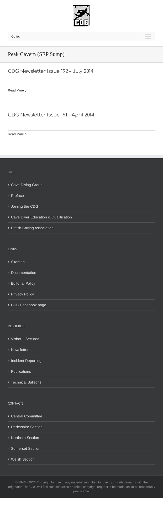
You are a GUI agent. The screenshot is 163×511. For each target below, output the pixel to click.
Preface (17, 195)
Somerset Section (25, 448)
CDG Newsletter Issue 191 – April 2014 (51, 114)
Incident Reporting (26, 361)
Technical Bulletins (26, 382)
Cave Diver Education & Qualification (41, 217)
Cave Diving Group (27, 185)
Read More (16, 90)
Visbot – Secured (25, 339)
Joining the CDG (24, 206)
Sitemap (18, 262)
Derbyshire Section (27, 427)
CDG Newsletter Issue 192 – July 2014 (51, 71)
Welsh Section (23, 459)
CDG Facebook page (28, 305)
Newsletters (20, 350)
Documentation (23, 272)
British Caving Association (32, 228)
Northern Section (25, 438)
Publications (21, 371)
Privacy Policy (22, 294)
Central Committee (26, 416)
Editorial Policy (23, 283)
